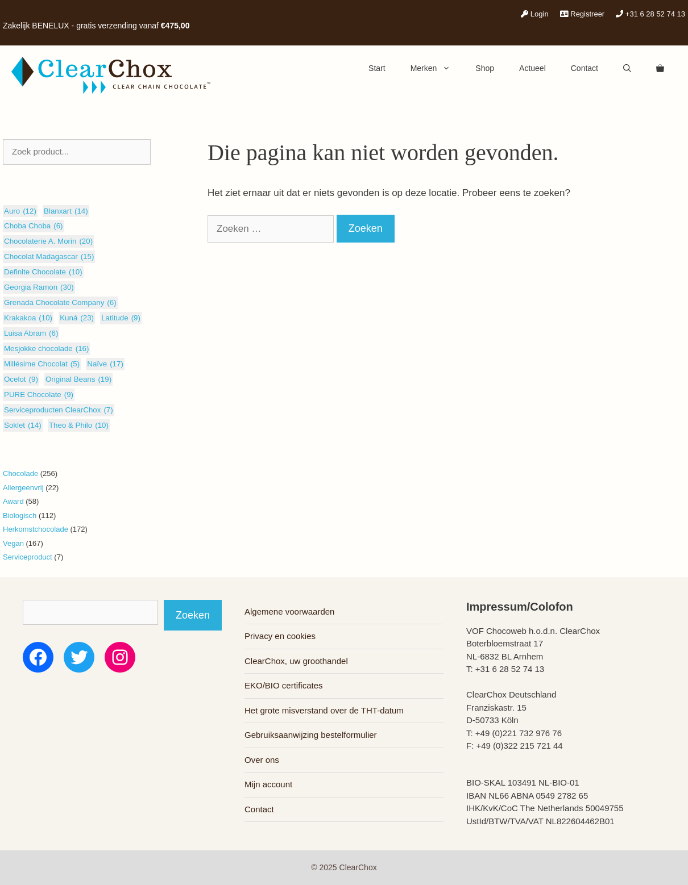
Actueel (532, 68)
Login (534, 14)
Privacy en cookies (280, 636)
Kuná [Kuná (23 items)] (77, 318)
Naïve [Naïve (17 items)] (105, 364)
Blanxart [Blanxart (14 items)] (66, 211)
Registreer (582, 14)
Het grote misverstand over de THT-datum (324, 710)
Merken (437, 68)
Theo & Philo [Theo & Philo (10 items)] (79, 425)
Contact (584, 68)
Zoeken (193, 615)
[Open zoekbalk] (627, 68)
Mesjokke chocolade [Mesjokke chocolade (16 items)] (46, 348)
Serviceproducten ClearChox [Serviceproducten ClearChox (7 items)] (58, 410)
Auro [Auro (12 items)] (20, 211)
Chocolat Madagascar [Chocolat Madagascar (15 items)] (49, 256)
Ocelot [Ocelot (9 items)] (21, 379)
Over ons (261, 760)
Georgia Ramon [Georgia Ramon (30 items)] (39, 287)
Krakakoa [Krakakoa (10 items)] (28, 318)
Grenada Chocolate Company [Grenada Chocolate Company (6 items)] (60, 302)
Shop (484, 68)
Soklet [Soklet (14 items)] (23, 425)
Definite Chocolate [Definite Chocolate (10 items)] (43, 272)
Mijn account (268, 784)
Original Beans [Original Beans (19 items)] (78, 379)
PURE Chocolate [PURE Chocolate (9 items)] (38, 394)
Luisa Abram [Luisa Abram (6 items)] (31, 333)
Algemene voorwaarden (289, 611)
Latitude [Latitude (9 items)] (120, 318)
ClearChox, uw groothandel (296, 661)
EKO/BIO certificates (283, 685)
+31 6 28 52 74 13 (650, 14)
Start (377, 68)
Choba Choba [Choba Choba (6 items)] (33, 226)
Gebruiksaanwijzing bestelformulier (310, 735)
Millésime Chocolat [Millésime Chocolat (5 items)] (42, 364)
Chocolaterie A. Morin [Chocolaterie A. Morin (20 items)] (48, 241)
